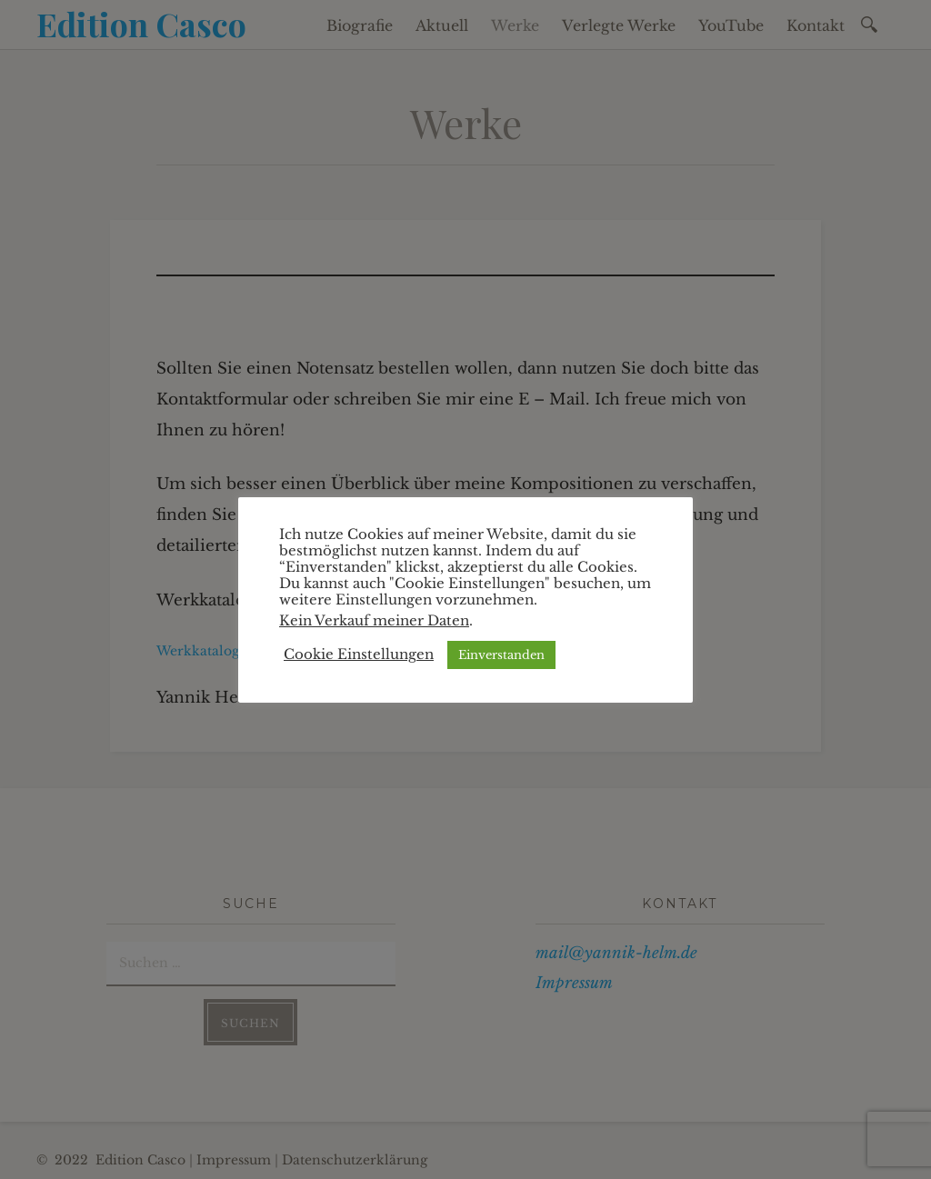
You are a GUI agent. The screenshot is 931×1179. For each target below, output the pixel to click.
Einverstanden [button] (501, 655)
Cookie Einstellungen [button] (359, 654)
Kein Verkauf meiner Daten (374, 621)
